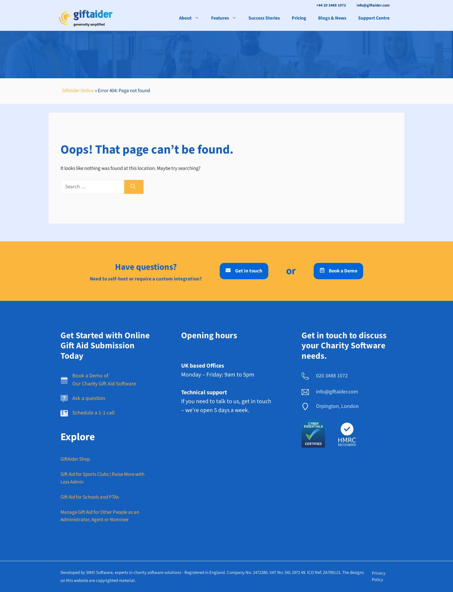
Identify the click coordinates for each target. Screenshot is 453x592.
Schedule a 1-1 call (93, 413)
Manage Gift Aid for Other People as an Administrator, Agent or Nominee (99, 516)
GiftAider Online (78, 90)
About (192, 18)
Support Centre (374, 18)
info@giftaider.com (373, 5)
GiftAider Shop (75, 459)
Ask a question (88, 398)
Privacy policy (378, 576)
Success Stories (264, 18)
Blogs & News (332, 18)
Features (227, 18)
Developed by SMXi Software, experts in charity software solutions (120, 572)
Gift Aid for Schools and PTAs (89, 497)
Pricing (299, 18)
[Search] (133, 187)
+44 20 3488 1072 (331, 5)
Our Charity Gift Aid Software (104, 383)
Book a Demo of (90, 375)
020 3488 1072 (332, 375)
